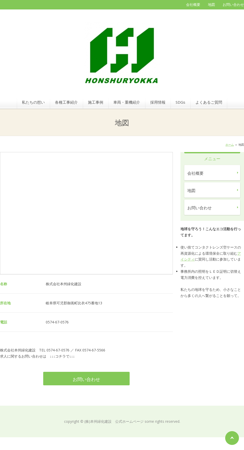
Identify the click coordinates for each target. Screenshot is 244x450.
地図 (211, 4)
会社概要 (193, 4)
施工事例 (95, 102)
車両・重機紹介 (126, 102)
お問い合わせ (233, 4)
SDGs (180, 102)
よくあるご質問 (208, 102)
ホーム (229, 144)
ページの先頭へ (232, 438)
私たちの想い (33, 102)
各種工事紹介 (66, 102)
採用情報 (157, 102)
